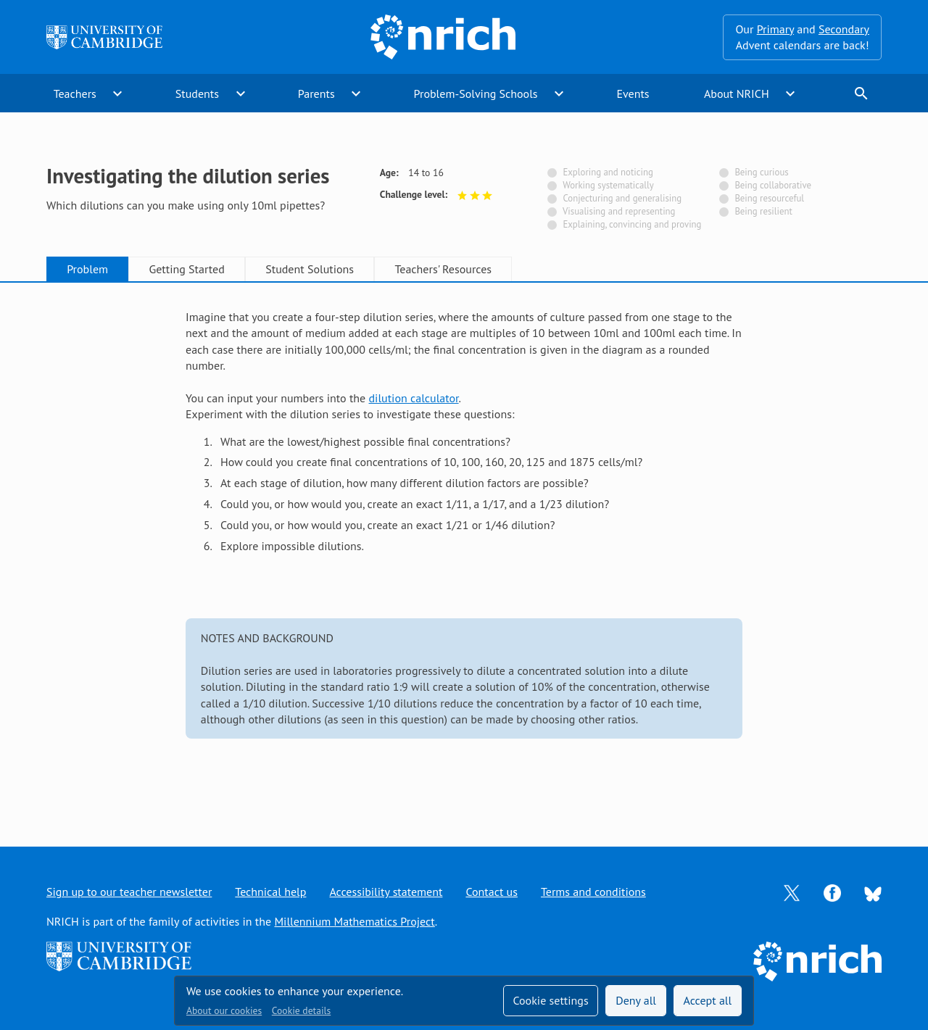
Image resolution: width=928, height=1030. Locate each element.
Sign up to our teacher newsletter (129, 891)
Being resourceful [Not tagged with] (769, 198)
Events (632, 93)
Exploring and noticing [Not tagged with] (607, 172)
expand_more (117, 93)
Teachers (75, 93)
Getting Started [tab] (186, 269)
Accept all (708, 1000)
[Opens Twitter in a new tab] (791, 891)
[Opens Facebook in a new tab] (832, 891)
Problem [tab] (87, 269)
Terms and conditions (593, 891)
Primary (775, 29)
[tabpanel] (464, 550)
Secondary (844, 29)
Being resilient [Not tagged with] (763, 211)
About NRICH (736, 93)
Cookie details (301, 1010)
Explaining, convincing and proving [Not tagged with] (632, 224)
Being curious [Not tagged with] (761, 172)
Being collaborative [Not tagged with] (772, 185)
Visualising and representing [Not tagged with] (619, 211)
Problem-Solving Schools (476, 93)
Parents (316, 93)
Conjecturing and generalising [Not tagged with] (622, 198)
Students (197, 93)
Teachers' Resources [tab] (443, 269)
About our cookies (224, 1010)
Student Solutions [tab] (309, 269)
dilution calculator (414, 398)
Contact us (491, 891)
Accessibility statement (385, 891)
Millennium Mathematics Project (354, 921)
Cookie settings (550, 1000)
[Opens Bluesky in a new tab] (873, 892)
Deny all (636, 1000)
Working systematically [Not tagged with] (608, 185)
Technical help (270, 891)
